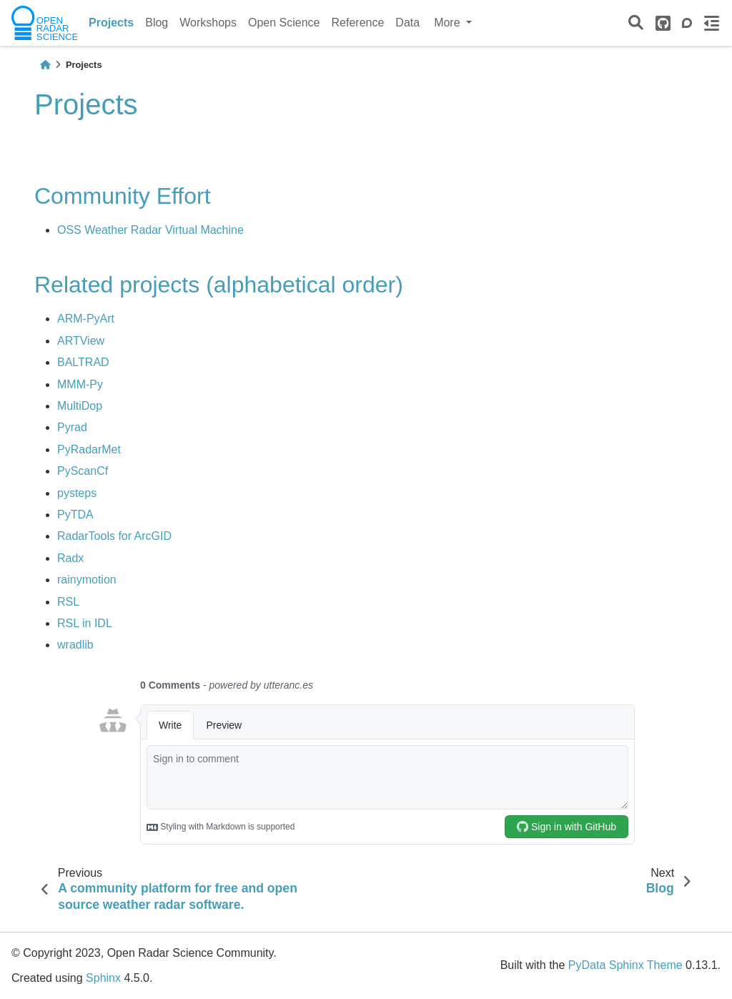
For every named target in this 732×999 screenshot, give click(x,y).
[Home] (45, 64)
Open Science (284, 22)
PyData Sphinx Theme (625, 965)
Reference (358, 22)
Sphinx (103, 978)
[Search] (636, 23)
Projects (111, 22)
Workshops (208, 22)
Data (407, 22)
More (448, 22)
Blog (156, 22)
